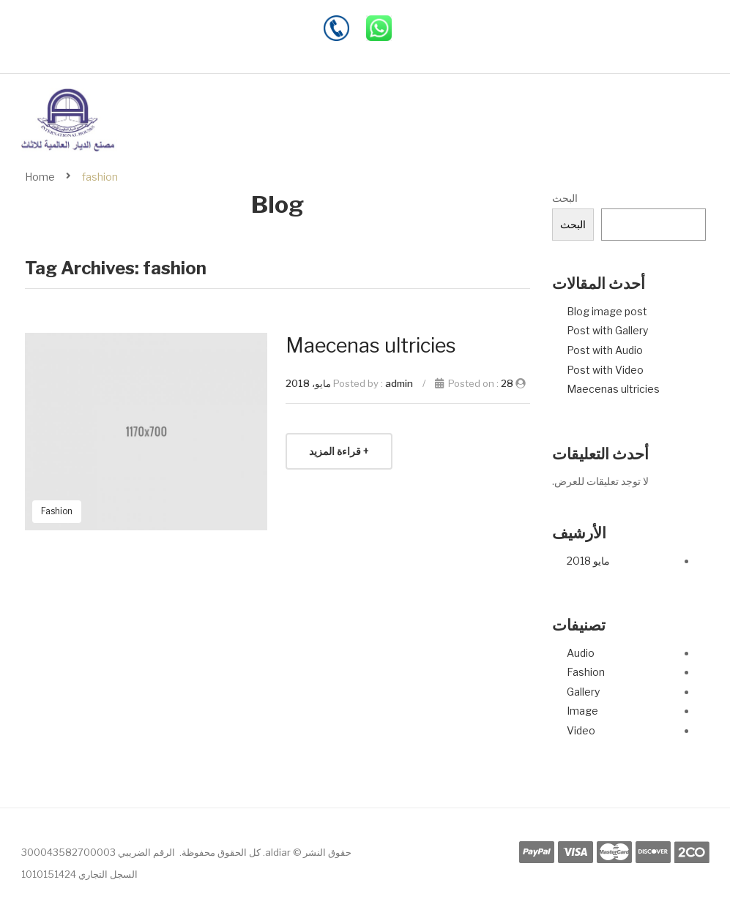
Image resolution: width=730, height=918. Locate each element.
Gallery (583, 691)
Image (582, 710)
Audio (581, 653)
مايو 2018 (588, 560)
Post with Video (605, 370)
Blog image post (607, 311)
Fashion (586, 672)
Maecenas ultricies (613, 389)
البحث (565, 198)
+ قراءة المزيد (339, 451)
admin (399, 383)
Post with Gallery (607, 330)
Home (40, 176)
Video (581, 730)
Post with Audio (605, 350)
